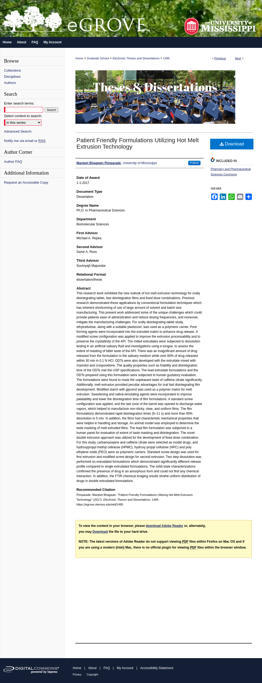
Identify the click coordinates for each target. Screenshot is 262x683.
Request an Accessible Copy (26, 182)
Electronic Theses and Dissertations (136, 58)
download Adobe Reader (164, 526)
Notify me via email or (24, 141)
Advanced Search (18, 131)
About (92, 668)
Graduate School (98, 58)
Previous (220, 58)
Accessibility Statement (156, 668)
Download (232, 144)
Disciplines (12, 77)
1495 (166, 58)
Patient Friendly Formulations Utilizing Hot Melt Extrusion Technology (137, 143)
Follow (194, 162)
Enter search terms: (19, 103)
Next (238, 58)
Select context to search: (23, 116)
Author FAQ (13, 162)
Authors (10, 83)
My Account (125, 668)
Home (79, 58)
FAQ (106, 668)
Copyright (92, 674)
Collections (12, 70)
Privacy (77, 674)
